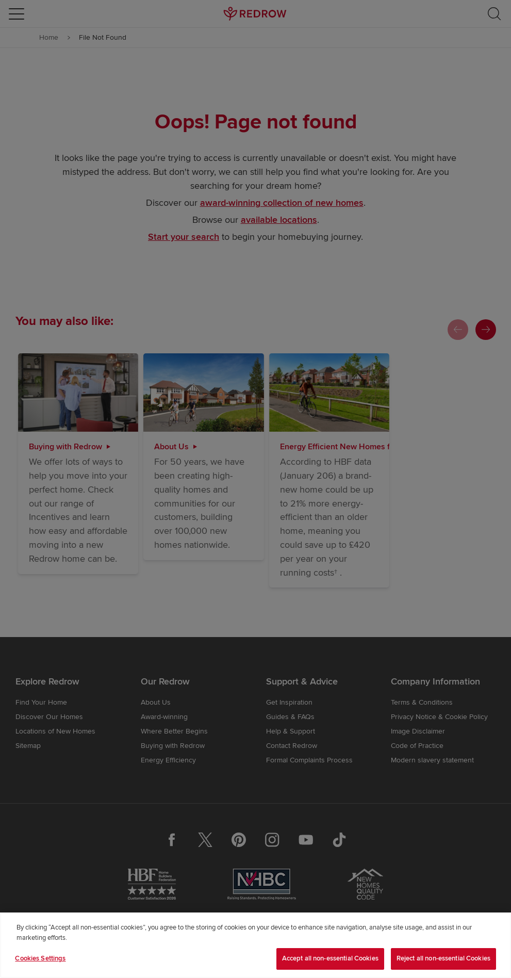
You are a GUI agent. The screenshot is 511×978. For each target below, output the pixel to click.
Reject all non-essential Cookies (443, 958)
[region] (255, 945)
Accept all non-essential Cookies (330, 958)
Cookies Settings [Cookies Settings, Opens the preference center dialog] (40, 958)
